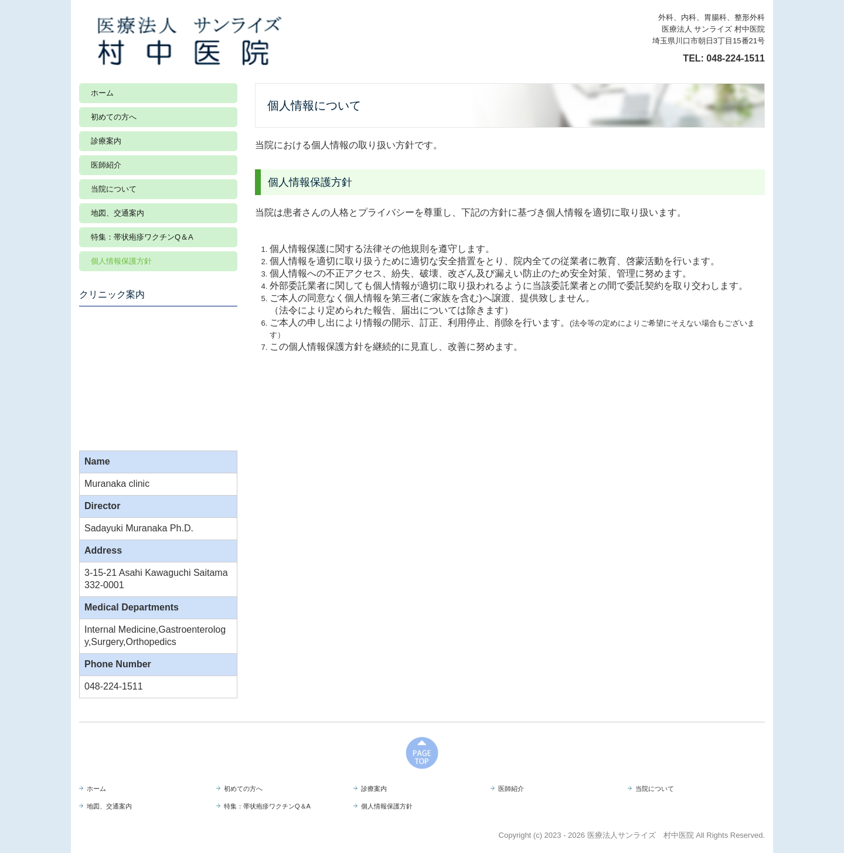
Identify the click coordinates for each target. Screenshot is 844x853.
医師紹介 (106, 165)
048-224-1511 (735, 58)
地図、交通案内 (117, 213)
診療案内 (106, 141)
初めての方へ (114, 116)
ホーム (102, 92)
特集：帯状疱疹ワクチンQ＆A (142, 237)
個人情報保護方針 (121, 261)
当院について (114, 189)
